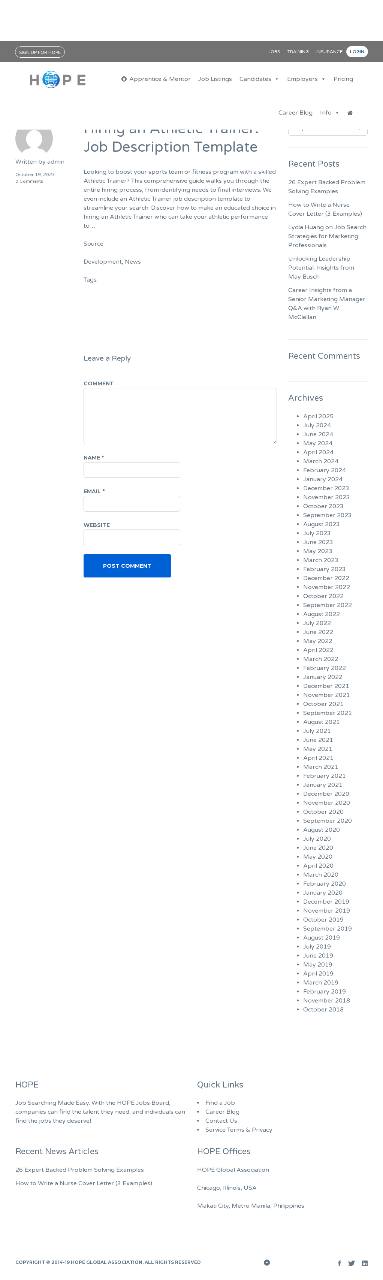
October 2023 (323, 506)
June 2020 (318, 848)
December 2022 (326, 578)
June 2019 (318, 955)
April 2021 (318, 758)
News (133, 262)
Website (97, 525)
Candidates (259, 79)
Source (93, 244)
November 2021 (326, 695)
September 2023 (327, 515)
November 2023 (326, 497)
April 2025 (318, 416)
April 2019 (318, 973)
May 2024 (317, 443)
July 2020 (317, 839)
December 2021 (326, 686)
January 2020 (323, 893)
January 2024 (323, 479)
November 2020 (326, 803)
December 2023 (326, 488)
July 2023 (317, 533)
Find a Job (220, 1103)
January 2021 (323, 785)
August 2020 (321, 830)
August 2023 (321, 524)
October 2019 (323, 919)
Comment (99, 383)
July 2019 (317, 946)
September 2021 (327, 713)
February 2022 (324, 668)
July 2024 (317, 425)
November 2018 (326, 1000)
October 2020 (323, 812)
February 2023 (324, 569)
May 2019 (317, 964)
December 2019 (326, 902)
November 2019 (326, 910)
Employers (306, 79)
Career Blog (295, 112)
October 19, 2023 (35, 174)
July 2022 (317, 623)
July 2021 (317, 731)
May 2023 (317, 551)
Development (103, 262)
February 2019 (324, 991)
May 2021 (317, 749)
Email (94, 491)
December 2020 (326, 794)
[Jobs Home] (350, 113)
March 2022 (320, 659)
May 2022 (317, 641)
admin (55, 162)
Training (298, 51)
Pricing (343, 79)
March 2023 (320, 560)
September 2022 (327, 605)
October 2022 (323, 596)
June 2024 (318, 434)
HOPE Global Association (106, 1262)
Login (357, 51)
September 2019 (327, 928)
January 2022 (323, 677)
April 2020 (318, 866)
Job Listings (215, 79)
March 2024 (320, 461)
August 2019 (321, 937)
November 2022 (326, 587)
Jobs (274, 51)
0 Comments (29, 181)
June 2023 (318, 542)
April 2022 (318, 650)
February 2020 (324, 884)
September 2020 (327, 821)
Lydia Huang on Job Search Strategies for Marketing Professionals (327, 236)
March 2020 (320, 875)
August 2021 (321, 722)
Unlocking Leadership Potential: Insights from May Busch (321, 267)
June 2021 (318, 740)
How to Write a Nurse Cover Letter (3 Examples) (83, 1183)
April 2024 (318, 452)
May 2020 (317, 857)
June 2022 (318, 632)
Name (94, 457)
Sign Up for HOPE (40, 52)
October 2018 (323, 1009)
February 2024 (324, 470)
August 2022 (321, 614)
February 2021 (324, 776)
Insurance (329, 51)
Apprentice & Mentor (160, 79)
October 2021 (323, 704)
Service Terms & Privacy (238, 1130)
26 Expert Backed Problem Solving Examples (79, 1170)
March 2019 (320, 982)
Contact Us (221, 1121)
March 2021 (320, 767)
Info (330, 113)
